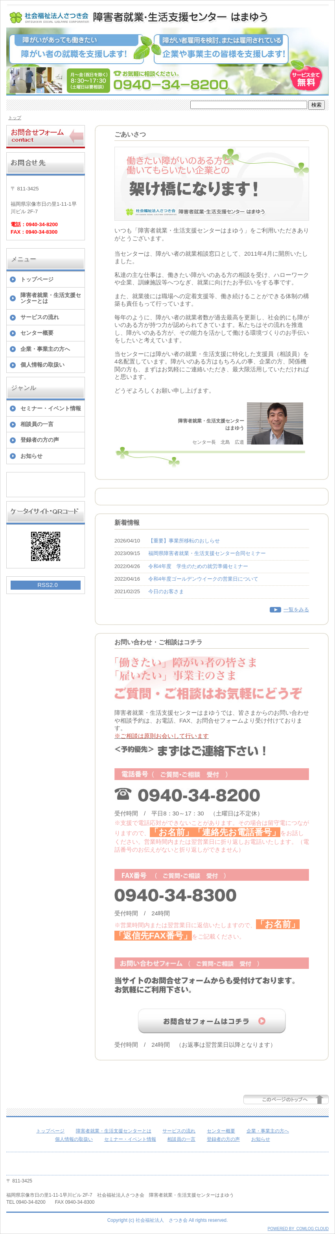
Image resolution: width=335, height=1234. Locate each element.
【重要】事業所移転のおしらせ (184, 541)
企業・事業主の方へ (45, 349)
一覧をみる (296, 609)
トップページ (36, 279)
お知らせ (31, 456)
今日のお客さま (166, 591)
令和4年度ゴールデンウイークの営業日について (203, 579)
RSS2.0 (47, 584)
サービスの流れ (39, 317)
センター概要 (36, 333)
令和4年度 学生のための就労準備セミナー (198, 566)
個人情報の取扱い (42, 365)
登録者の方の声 (39, 440)
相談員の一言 (36, 424)
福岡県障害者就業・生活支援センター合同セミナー (207, 553)
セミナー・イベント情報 (50, 408)
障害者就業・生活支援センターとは (50, 298)
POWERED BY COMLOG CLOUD (298, 1229)
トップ (14, 117)
